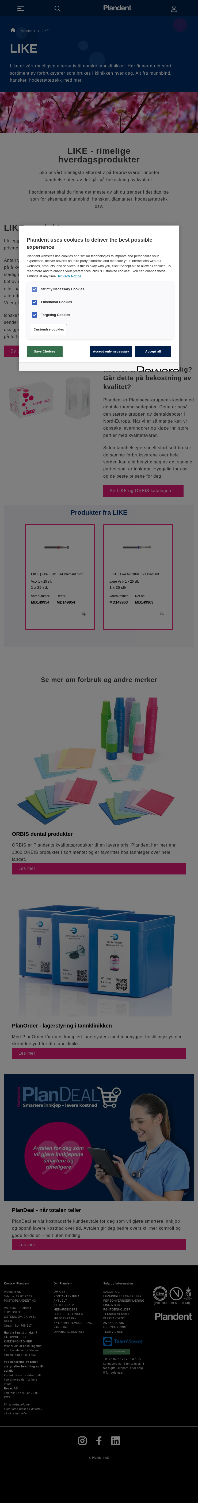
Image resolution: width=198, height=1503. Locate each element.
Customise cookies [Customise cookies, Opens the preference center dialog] (49, 329)
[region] (99, 298)
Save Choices (45, 351)
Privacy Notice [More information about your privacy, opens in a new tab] (69, 276)
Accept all (153, 351)
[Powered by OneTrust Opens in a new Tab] (156, 367)
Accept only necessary (111, 351)
